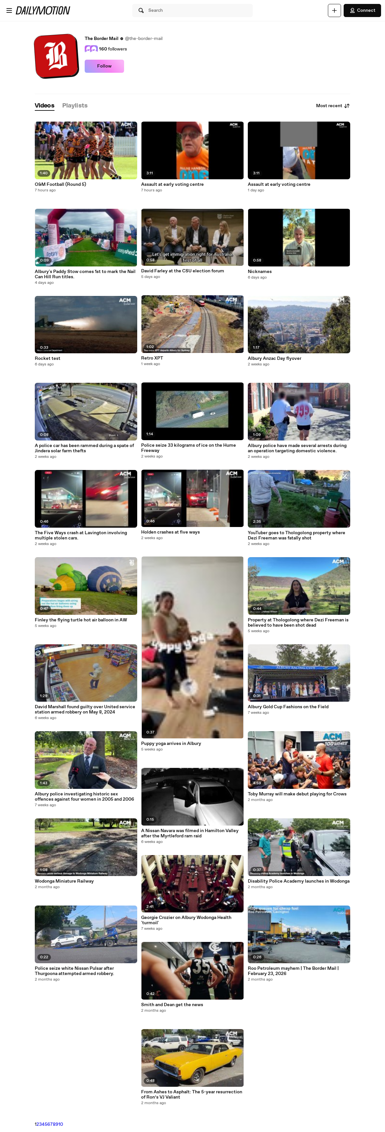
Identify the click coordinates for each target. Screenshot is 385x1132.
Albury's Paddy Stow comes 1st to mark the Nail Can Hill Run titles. (85, 274)
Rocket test (47, 358)
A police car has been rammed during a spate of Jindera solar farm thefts (84, 448)
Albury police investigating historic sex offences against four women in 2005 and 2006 (84, 796)
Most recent (333, 106)
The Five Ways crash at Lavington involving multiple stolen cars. (81, 535)
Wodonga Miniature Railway (64, 881)
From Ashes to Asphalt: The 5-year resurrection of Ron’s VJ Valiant (191, 1094)
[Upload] (334, 10)
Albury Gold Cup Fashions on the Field (288, 707)
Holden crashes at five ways (170, 532)
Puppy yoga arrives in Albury (171, 743)
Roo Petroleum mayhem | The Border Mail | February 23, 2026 (293, 971)
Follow (104, 66)
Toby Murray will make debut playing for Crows (297, 794)
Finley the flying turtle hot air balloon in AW (81, 620)
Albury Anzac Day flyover (274, 358)
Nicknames (260, 271)
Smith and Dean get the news (172, 1004)
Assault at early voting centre (172, 184)
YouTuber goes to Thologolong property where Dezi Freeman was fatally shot (296, 535)
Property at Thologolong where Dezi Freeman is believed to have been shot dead (298, 622)
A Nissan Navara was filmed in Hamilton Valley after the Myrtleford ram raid (190, 833)
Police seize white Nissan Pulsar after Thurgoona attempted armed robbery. (74, 971)
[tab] (44, 106)
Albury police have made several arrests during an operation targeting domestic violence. (297, 448)
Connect (362, 10)
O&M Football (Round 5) (60, 184)
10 (60, 1124)
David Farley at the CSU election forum (182, 271)
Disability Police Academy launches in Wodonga (299, 881)
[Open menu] (9, 10)
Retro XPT (152, 358)
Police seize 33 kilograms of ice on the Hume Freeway (188, 448)
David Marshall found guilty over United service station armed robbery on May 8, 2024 (85, 709)
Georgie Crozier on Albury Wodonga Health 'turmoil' (186, 920)
